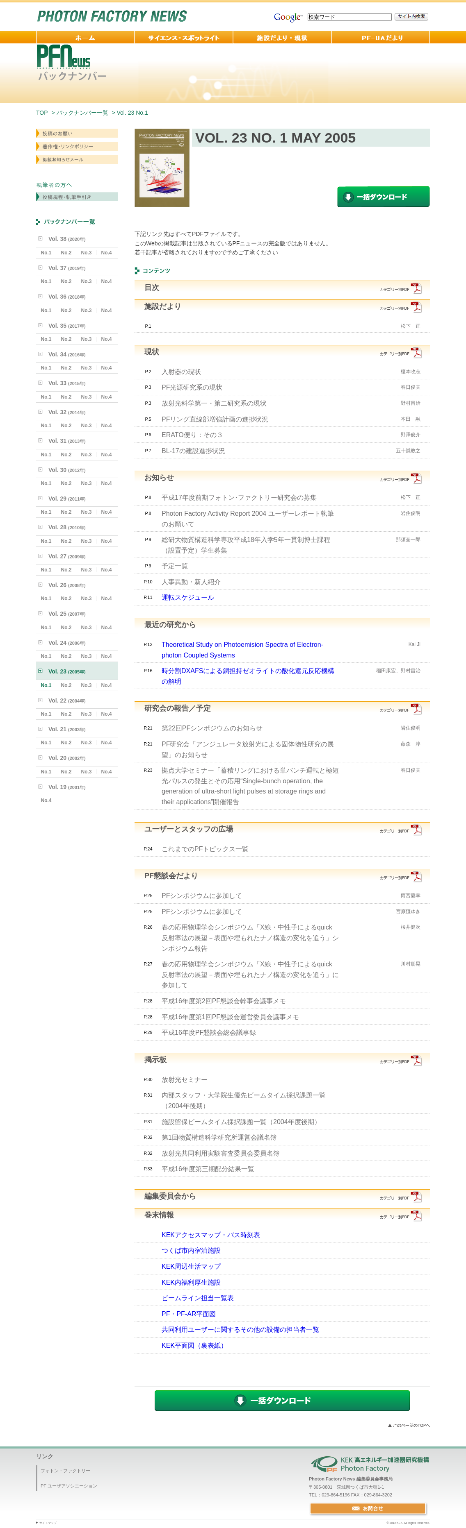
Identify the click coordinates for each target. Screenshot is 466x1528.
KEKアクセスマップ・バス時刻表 (211, 1234)
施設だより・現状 (282, 37)
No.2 (66, 252)
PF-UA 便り (380, 37)
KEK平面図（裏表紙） (194, 1345)
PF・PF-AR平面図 (189, 1313)
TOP (42, 112)
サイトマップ (48, 1522)
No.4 (106, 252)
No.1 (46, 252)
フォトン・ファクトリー (65, 1470)
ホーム (85, 37)
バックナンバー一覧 (82, 112)
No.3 (86, 252)
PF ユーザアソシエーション (69, 1485)
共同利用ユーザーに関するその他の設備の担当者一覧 (240, 1329)
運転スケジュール (188, 597)
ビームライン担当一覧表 (198, 1297)
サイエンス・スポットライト (184, 37)
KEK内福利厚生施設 (191, 1282)
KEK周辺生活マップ (191, 1266)
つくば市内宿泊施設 (191, 1250)
